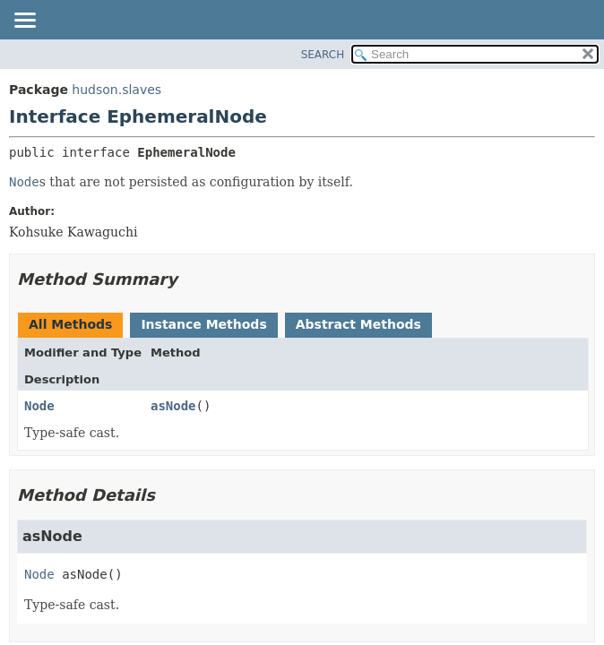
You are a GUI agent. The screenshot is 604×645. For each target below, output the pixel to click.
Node (39, 406)
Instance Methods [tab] (203, 324)
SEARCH (323, 54)
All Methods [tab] (70, 324)
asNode (173, 406)
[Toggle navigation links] (24, 21)
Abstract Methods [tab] (358, 324)
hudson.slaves (116, 89)
